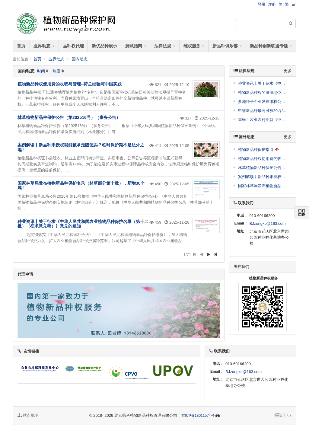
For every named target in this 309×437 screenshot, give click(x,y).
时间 (41, 71)
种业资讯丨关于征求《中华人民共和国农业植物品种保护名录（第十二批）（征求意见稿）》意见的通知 (83, 223)
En (293, 4)
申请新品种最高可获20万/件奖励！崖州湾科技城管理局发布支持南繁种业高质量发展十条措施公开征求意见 (263, 110)
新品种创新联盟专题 (271, 45)
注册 (272, 4)
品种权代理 (73, 45)
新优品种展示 (104, 45)
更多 (287, 71)
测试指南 (135, 45)
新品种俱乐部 (227, 45)
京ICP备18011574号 (197, 415)
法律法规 (164, 45)
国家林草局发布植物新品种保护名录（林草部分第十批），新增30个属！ (81, 185)
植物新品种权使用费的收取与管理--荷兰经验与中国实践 (70, 83)
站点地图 (28, 415)
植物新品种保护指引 (255, 149)
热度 (56, 71)
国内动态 (80, 59)
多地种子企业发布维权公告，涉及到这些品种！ (263, 101)
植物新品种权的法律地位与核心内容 (263, 92)
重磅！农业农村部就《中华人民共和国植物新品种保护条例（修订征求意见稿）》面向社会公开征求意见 (263, 119)
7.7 (283, 416)
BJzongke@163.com (268, 223)
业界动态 (44, 45)
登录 (262, 4)
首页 (21, 45)
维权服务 (194, 45)
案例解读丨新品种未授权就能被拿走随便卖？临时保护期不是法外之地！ (81, 147)
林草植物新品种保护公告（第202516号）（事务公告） (69, 117)
